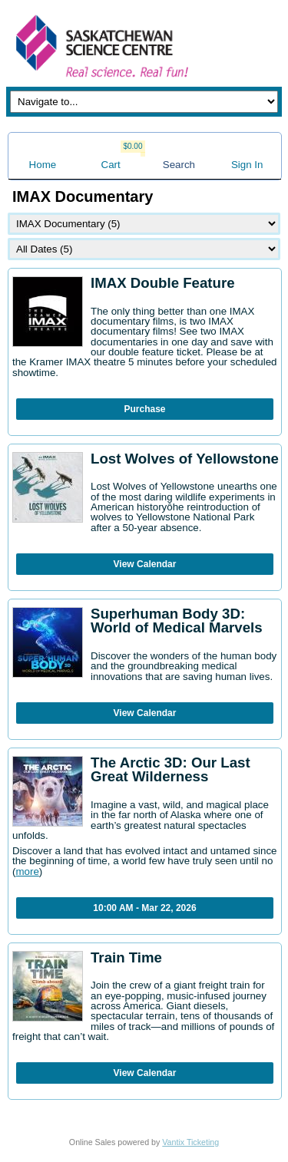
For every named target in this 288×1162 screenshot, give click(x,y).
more (26, 871)
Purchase (144, 409)
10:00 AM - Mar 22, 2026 (144, 908)
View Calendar (145, 564)
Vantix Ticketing (190, 1142)
